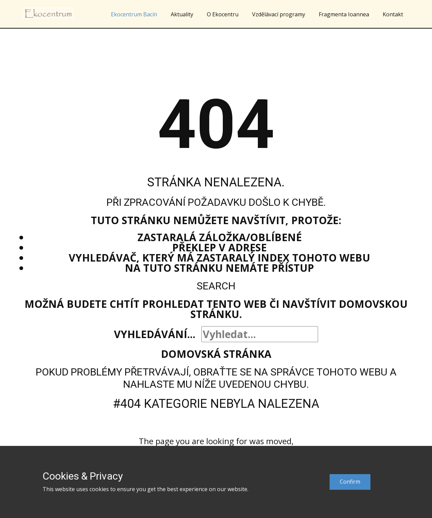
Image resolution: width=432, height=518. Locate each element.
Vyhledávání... (154, 334)
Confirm (350, 481)
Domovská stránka (216, 354)
